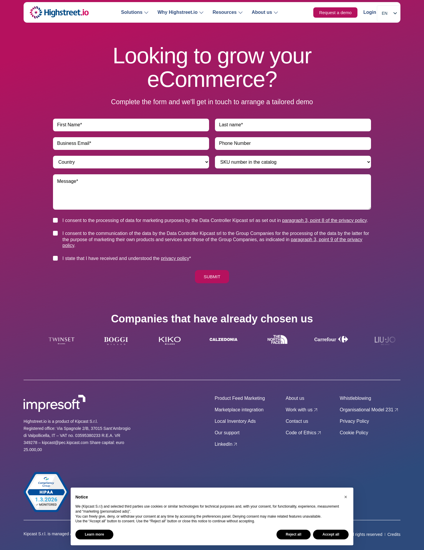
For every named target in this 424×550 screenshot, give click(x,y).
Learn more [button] (94, 534)
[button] (345, 497)
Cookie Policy (354, 432)
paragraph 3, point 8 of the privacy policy (324, 220)
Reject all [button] (294, 534)
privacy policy (175, 258)
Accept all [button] (330, 534)
